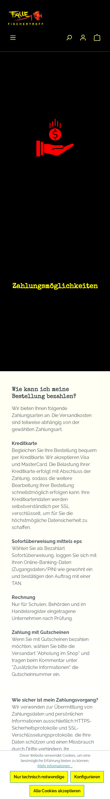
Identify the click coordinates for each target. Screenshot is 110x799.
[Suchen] (69, 37)
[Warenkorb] (97, 37)
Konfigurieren (87, 777)
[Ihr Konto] (83, 37)
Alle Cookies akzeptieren (56, 791)
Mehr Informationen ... (55, 766)
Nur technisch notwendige (39, 777)
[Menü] (13, 37)
